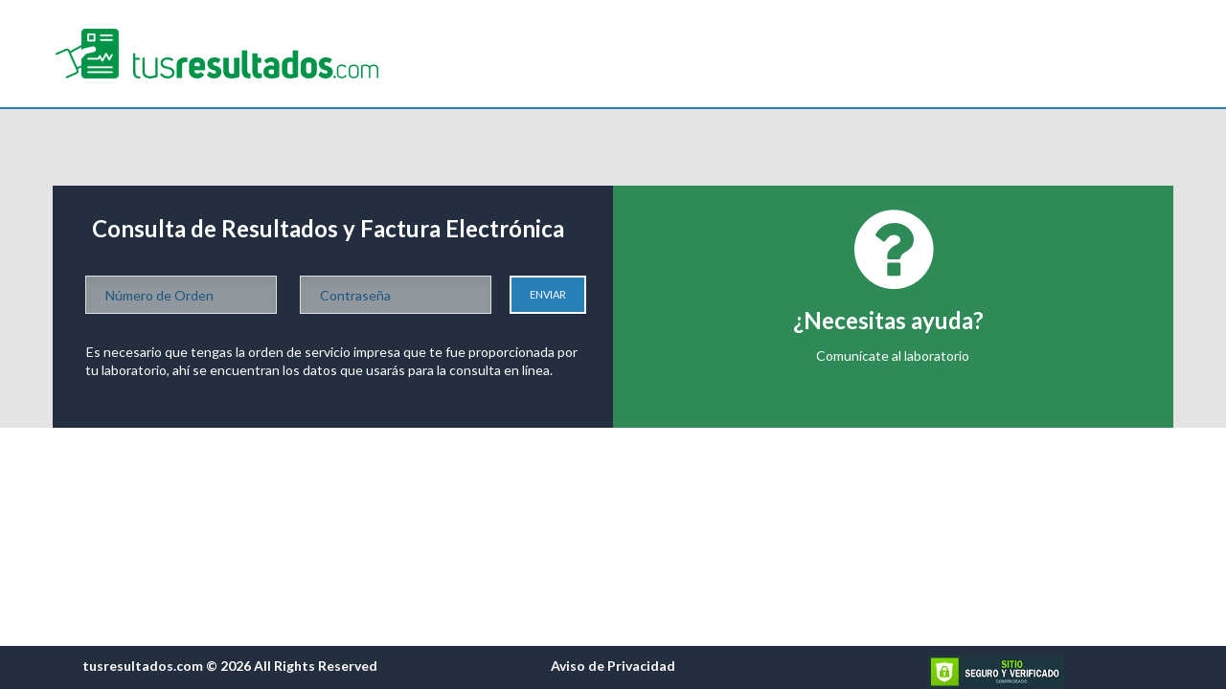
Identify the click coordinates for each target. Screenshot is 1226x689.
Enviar (548, 294)
